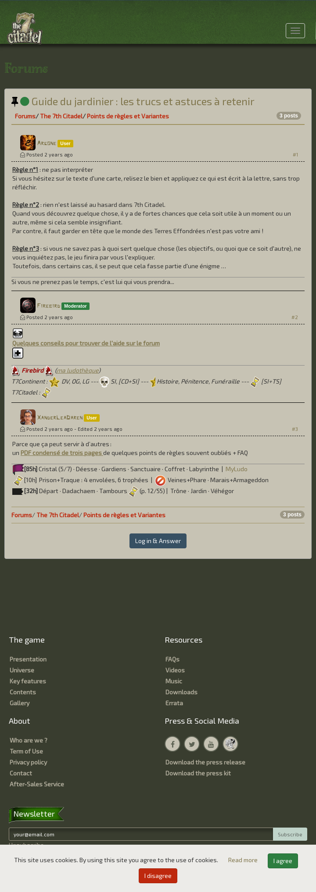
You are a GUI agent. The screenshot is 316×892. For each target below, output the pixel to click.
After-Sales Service (37, 784)
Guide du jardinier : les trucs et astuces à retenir (133, 101)
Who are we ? (28, 740)
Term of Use (26, 751)
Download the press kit (198, 773)
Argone (46, 143)
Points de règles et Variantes (128, 116)
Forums (25, 116)
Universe (22, 670)
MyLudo (237, 469)
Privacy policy (28, 762)
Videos (175, 670)
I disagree (158, 875)
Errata (174, 703)
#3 (295, 429)
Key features (28, 681)
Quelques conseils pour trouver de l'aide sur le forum (86, 343)
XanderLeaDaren (60, 418)
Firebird (48, 306)
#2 (294, 317)
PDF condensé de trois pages (62, 452)
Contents (23, 692)
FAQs (172, 659)
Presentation (28, 659)
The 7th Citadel (61, 116)
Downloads (181, 692)
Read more (243, 860)
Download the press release (205, 762)
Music (173, 681)
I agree (282, 860)
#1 (295, 154)
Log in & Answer (158, 540)
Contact (21, 773)
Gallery (19, 703)
